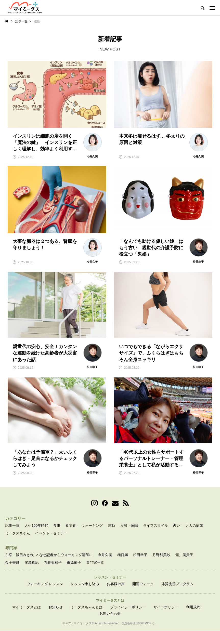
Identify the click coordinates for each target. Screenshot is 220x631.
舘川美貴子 (184, 555)
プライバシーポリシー (128, 607)
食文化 (71, 526)
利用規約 (193, 607)
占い (176, 526)
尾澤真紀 (31, 563)
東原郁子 (74, 563)
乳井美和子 (53, 563)
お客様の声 (116, 584)
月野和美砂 (161, 555)
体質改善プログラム (177, 584)
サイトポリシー (165, 607)
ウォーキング (92, 526)
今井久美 (105, 555)
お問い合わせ (110, 614)
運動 (111, 526)
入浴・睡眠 (129, 526)
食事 (56, 526)
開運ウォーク (143, 584)
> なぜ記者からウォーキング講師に (64, 555)
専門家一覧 (95, 563)
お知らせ (55, 607)
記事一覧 (12, 526)
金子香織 (12, 563)
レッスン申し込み (85, 584)
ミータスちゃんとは (86, 607)
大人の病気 (194, 526)
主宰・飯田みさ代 (19, 555)
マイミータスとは (26, 607)
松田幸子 (140, 555)
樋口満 (122, 555)
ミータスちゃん (17, 533)
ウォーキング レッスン (45, 584)
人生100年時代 (36, 526)
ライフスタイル (155, 526)
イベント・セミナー (51, 533)
